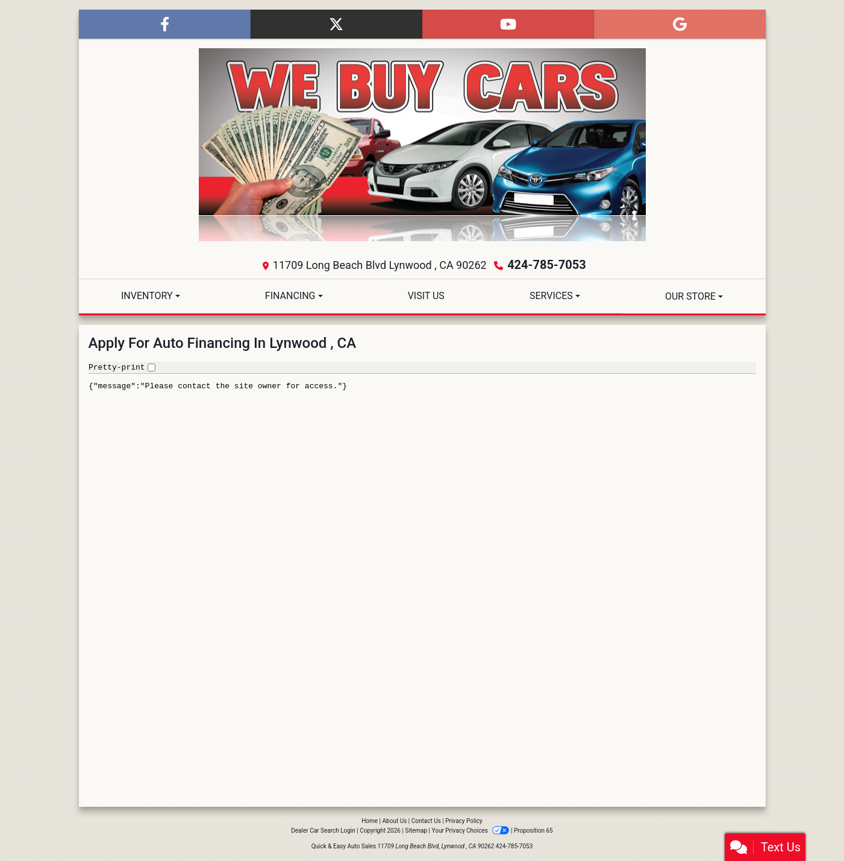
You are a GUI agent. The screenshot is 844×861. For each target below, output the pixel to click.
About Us (395, 821)
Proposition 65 (533, 830)
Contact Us (426, 821)
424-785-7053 (546, 264)
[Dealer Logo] (422, 145)
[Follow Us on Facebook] (165, 24)
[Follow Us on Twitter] (336, 24)
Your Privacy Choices (471, 830)
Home (369, 821)
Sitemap (416, 830)
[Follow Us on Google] (680, 24)
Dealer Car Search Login (323, 830)
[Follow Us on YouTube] (508, 24)
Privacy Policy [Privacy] (464, 821)
